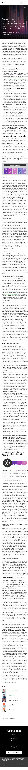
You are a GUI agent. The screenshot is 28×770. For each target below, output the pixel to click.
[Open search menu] (21, 3)
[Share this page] (25, 7)
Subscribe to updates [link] (14, 752)
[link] (3, 3)
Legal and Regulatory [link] (14, 738)
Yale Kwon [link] (8, 695)
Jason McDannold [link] (10, 691)
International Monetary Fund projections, (16, 79)
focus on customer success (10, 294)
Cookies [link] (14, 736)
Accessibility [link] (14, 740)
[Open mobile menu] (25, 2)
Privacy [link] (14, 734)
